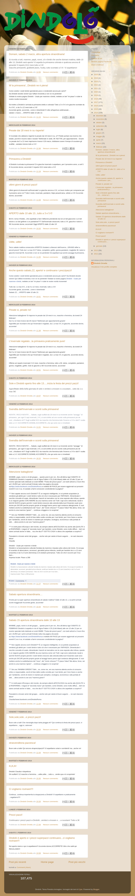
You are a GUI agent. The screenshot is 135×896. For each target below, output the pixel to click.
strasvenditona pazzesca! (22, 743)
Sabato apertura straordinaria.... (25, 594)
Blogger (96, 889)
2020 (96, 92)
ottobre (99, 123)
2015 (96, 109)
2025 (96, 74)
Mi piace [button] (11, 581)
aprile (98, 140)
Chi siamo (95, 55)
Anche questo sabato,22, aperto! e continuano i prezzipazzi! (40, 270)
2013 (96, 250)
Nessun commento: (51, 72)
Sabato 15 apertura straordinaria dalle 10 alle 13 (34, 620)
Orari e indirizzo (97, 65)
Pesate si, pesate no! (20, 310)
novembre (100, 119)
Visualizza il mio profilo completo (104, 267)
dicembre (100, 116)
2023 (96, 81)
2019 (96, 95)
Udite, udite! (15, 242)
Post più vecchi (77, 862)
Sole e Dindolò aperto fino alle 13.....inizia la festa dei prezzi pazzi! (44, 383)
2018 (96, 99)
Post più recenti (17, 862)
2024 (96, 78)
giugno (99, 133)
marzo (99, 143)
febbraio (99, 147)
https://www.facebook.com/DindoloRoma (26, 486)
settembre (100, 126)
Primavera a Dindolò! (20, 159)
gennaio (99, 246)
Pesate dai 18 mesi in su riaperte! (26, 130)
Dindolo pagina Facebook (101, 62)
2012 (96, 254)
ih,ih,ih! (12, 766)
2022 (96, 85)
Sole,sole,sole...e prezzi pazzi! (25, 717)
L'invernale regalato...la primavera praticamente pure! (37, 341)
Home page (47, 862)
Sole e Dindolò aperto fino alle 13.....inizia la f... (107, 194)
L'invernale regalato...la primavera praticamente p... (109, 188)
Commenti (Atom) (24, 867)
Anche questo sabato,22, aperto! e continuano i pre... (109, 179)
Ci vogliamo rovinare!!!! (21, 789)
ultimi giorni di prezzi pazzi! (23, 184)
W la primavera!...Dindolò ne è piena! (28, 85)
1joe (80, 889)
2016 (96, 106)
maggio (99, 136)
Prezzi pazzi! (15, 815)
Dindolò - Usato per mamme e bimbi (23, 564)
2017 (96, 102)
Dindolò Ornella (100, 263)
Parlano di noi (96, 58)
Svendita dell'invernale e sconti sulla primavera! (34, 409)
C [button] (25, 581)
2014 (96, 113)
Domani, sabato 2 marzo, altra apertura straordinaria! (37, 54)
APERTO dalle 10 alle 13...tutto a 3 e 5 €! (30, 213)
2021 (96, 88)
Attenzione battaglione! (21, 471)
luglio (98, 129)
